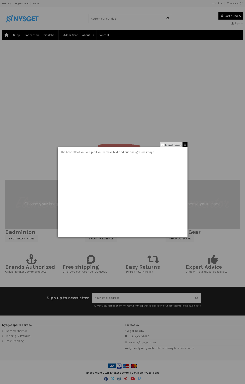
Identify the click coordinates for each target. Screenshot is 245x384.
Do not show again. (173, 145)
